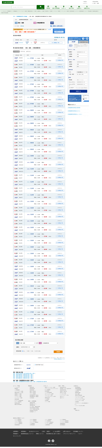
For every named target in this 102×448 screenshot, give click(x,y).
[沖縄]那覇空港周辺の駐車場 (74, 107)
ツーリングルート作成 (79, 400)
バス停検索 (47, 399)
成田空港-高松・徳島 (28, 376)
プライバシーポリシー (68, 433)
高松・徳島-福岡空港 (17, 374)
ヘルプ (79, 433)
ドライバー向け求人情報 (80, 405)
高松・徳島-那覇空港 (17, 378)
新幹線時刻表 (32, 388)
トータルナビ (3, 11)
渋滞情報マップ (33, 411)
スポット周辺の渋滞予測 (34, 409)
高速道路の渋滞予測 (33, 410)
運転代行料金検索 (4, 12)
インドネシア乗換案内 (64, 422)
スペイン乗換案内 (33, 420)
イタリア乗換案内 (18, 420)
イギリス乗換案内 (33, 419)
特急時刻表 (32, 389)
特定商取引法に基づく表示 (53, 433)
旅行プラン (62, 397)
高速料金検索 (95, 11)
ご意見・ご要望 (96, 3)
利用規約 (15, 433)
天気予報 (77, 391)
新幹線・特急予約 (63, 391)
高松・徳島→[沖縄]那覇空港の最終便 (38, 381)
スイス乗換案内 (48, 420)
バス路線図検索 (78, 389)
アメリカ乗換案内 (18, 419)
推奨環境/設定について (27, 433)
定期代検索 (72, 11)
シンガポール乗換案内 (49, 422)
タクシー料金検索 (88, 11)
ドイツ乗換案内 (63, 419)
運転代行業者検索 (78, 395)
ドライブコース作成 (79, 397)
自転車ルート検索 (48, 11)
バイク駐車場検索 (48, 392)
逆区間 (52, 22)
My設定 (85, 1)
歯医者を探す (47, 397)
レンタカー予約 (63, 393)
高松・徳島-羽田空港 (17, 375)
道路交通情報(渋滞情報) (34, 407)
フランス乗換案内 (48, 419)
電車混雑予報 (32, 405)
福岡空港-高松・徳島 (28, 374)
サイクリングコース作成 (80, 399)
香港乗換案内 (17, 424)
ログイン (85, 3)
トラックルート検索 (65, 11)
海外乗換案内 (77, 387)
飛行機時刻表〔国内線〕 (34, 395)
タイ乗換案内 (32, 423)
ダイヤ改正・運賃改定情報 (35, 406)
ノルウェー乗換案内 (18, 422)
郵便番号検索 (77, 392)
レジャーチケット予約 (64, 395)
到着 (35, 22)
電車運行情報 (32, 402)
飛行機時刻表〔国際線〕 (34, 396)
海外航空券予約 (63, 389)
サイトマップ (16, 436)
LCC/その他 (37, 351)
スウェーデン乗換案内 (34, 422)
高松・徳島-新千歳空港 (18, 373)
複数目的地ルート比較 (32, 11)
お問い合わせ (66, 431)
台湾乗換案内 (32, 424)
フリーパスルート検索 (22, 11)
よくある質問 (56, 431)
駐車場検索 (47, 391)
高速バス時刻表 (33, 392)
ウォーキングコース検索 (80, 396)
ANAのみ (22, 26)
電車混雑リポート (33, 403)
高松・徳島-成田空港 (17, 376)
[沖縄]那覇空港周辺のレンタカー (75, 114)
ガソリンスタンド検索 (49, 393)
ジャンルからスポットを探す (50, 396)
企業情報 (15, 431)
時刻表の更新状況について (59, 359)
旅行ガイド (62, 396)
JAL (32, 351)
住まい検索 (77, 393)
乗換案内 (9, 11)
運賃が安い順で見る (60, 37)
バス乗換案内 (14, 11)
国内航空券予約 (63, 387)
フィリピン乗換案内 (49, 423)
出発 (16, 22)
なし (24, 351)
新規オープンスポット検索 (50, 387)
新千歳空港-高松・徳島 (29, 373)
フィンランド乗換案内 (64, 420)
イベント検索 (47, 401)
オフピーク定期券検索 (79, 11)
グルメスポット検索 (49, 395)
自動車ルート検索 (40, 11)
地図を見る (77, 410)
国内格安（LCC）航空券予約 (65, 388)
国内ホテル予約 (63, 392)
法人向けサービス (33, 431)
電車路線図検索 (78, 388)
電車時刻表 (32, 387)
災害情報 (77, 401)
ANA (28, 351)
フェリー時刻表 (33, 393)
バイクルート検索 (56, 11)
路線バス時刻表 (33, 391)
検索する (78, 91)
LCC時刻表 (32, 397)
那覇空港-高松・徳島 (28, 378)
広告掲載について (77, 431)
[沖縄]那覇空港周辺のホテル (74, 111)
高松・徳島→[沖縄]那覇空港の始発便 (21, 381)
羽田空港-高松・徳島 (28, 375)
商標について (39, 433)
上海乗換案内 (47, 424)
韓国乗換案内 (62, 423)
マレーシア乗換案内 (18, 423)
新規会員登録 (95, 1)
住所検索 (46, 400)
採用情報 (23, 431)
